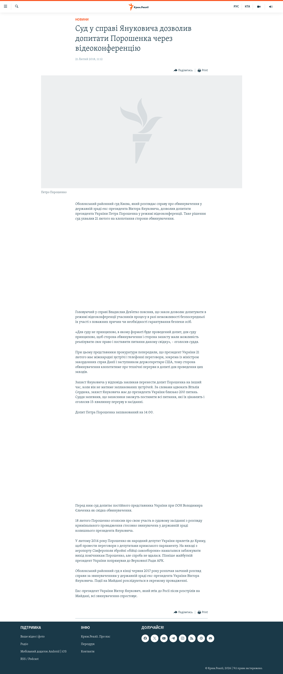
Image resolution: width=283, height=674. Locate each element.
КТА (247, 6)
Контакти (88, 651)
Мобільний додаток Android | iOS (43, 651)
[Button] (183, 70)
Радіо (24, 644)
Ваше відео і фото (32, 636)
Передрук (88, 644)
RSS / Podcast (29, 659)
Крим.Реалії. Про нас (95, 636)
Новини (82, 20)
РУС (236, 6)
